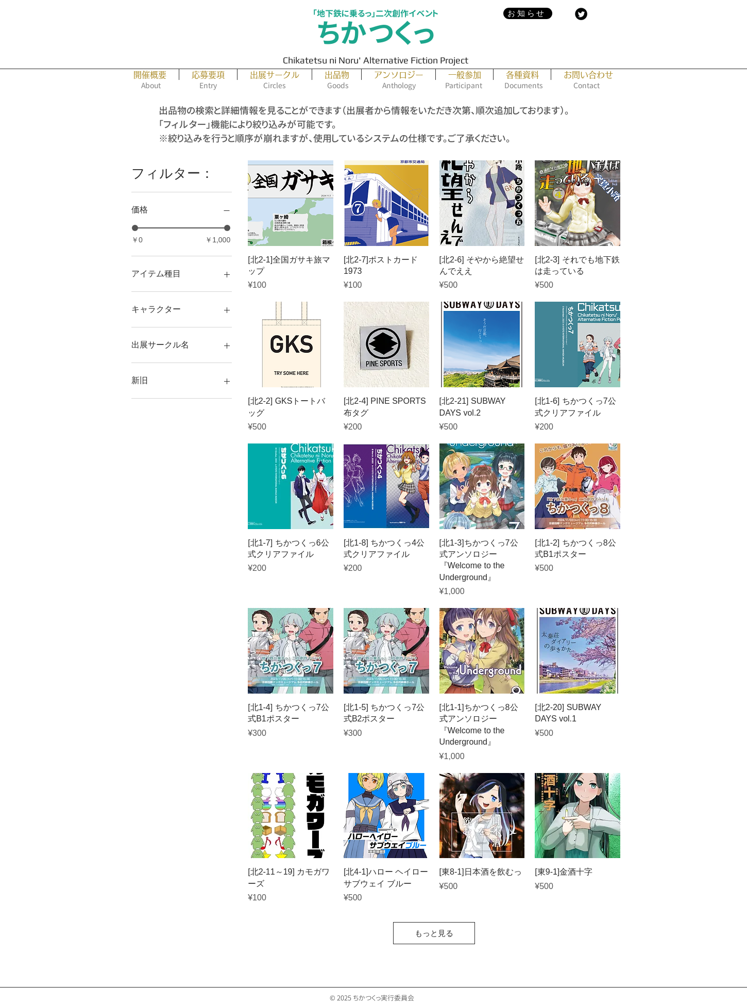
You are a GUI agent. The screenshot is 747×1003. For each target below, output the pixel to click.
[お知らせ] (527, 13)
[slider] (135, 228)
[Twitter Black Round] (581, 14)
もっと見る (434, 933)
